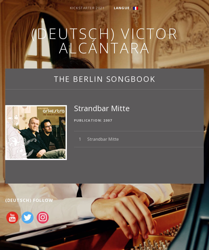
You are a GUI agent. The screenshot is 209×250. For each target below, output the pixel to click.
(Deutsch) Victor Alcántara (104, 41)
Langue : (126, 7)
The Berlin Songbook (105, 79)
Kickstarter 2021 (87, 7)
